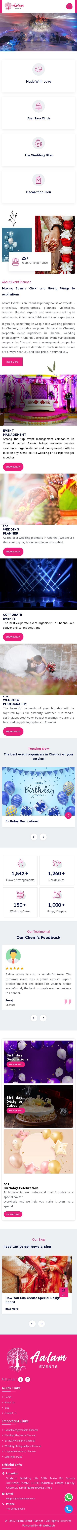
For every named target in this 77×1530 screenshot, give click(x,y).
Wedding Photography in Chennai (21, 1446)
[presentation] (34, 837)
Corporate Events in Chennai (19, 1451)
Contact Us (9, 1413)
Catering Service (12, 1456)
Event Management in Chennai (20, 1430)
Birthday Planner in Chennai (18, 1440)
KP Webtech (46, 1525)
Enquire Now (13, 466)
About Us (8, 1402)
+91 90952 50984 (15, 1508)
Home (6, 1397)
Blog (5, 1407)
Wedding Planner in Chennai (18, 1435)
